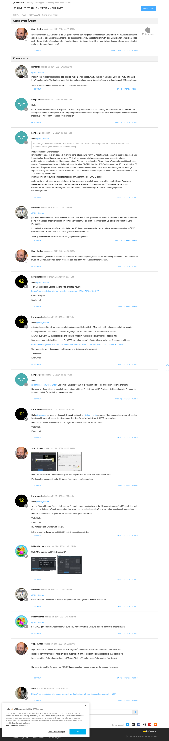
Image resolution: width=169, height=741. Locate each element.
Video (24, 15)
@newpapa (41, 415)
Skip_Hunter (37, 29)
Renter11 (36, 67)
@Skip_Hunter (37, 72)
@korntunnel (36, 385)
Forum (17, 8)
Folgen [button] (112, 51)
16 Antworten (148, 34)
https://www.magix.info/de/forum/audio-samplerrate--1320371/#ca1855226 (65, 291)
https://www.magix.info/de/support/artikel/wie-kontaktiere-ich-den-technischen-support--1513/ (73, 694)
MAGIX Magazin (55, 737)
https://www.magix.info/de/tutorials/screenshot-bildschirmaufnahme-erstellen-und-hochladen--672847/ (77, 344)
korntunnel (36, 277)
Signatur (37, 51)
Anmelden (148, 8)
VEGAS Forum (38, 737)
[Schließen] (85, 705)
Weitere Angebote (20, 737)
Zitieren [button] (127, 51)
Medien (44, 8)
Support (57, 8)
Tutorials (30, 8)
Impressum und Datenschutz (17, 725)
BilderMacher (38, 546)
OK (77, 732)
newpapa (35, 99)
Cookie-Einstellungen (56, 732)
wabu (34, 688)
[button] (135, 51)
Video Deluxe (34, 15)
